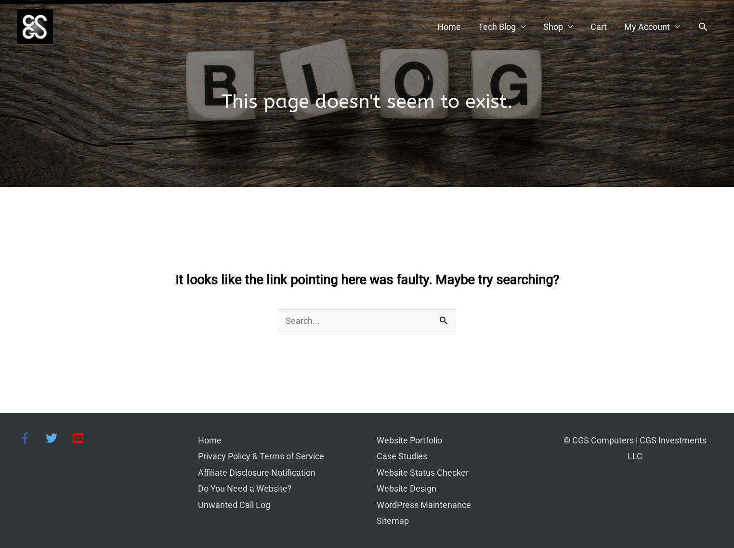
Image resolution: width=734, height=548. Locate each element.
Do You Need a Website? (245, 488)
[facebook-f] (31, 438)
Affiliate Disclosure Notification (256, 473)
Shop (553, 27)
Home (449, 27)
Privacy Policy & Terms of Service (261, 456)
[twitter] (58, 438)
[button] (702, 26)
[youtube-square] (79, 438)
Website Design (406, 488)
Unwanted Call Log (234, 505)
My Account (647, 27)
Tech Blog (497, 27)
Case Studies (402, 456)
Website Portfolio (409, 440)
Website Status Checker (423, 473)
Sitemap (393, 521)
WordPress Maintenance (424, 505)
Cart (598, 27)
